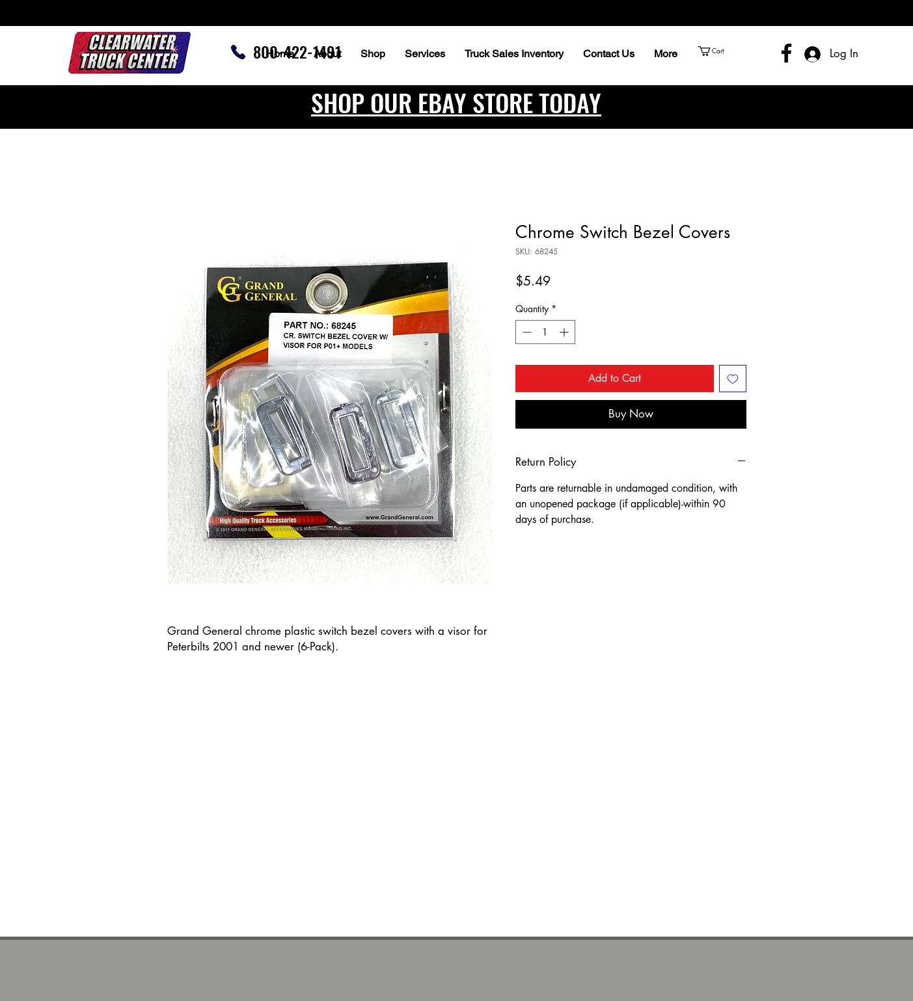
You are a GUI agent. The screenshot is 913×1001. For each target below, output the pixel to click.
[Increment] (565, 332)
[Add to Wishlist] (732, 378)
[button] (735, 51)
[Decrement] (525, 332)
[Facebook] (786, 53)
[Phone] (238, 52)
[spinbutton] (545, 332)
